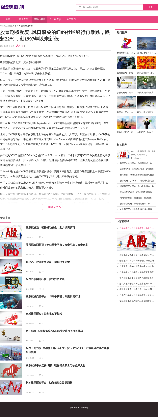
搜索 (150, 7)
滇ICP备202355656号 (79, 408)
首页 (8, 19)
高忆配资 (23, 19)
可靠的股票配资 (39, 20)
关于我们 (71, 19)
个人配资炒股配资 (55, 20)
